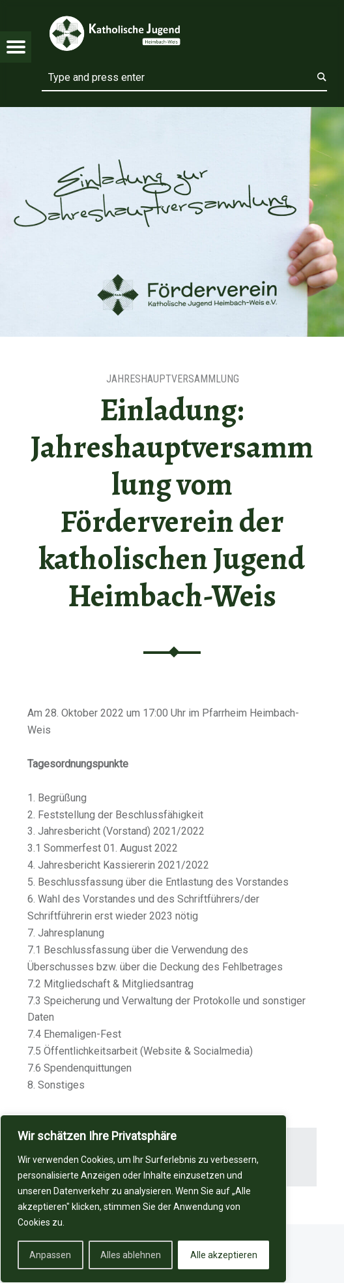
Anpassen (50, 1255)
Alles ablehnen (130, 1255)
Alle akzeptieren (223, 1255)
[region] (143, 1199)
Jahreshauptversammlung (172, 379)
